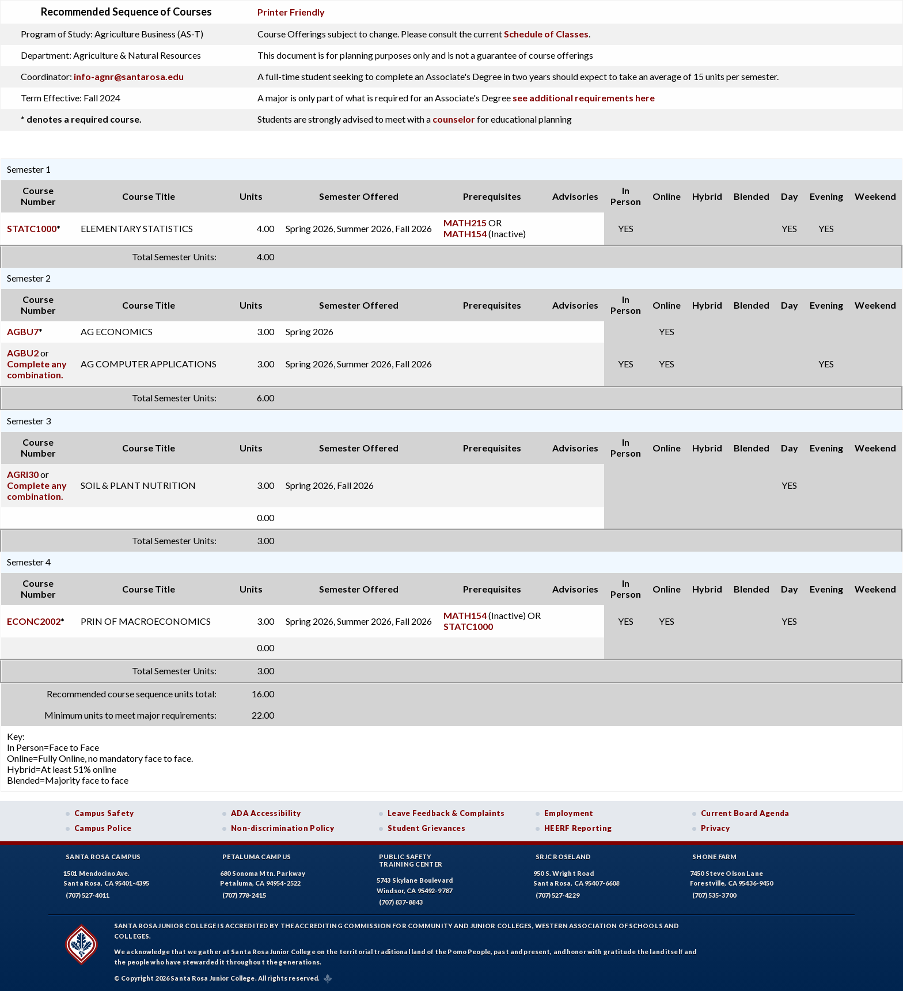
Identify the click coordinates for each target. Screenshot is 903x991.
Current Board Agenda (745, 813)
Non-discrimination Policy (282, 828)
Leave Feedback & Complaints (446, 813)
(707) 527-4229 (557, 895)
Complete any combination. (37, 369)
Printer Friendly (291, 11)
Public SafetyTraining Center (410, 860)
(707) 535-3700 (714, 895)
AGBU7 (23, 331)
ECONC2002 (33, 621)
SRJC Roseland (563, 856)
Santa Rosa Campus (103, 856)
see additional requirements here (584, 97)
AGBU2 (23, 352)
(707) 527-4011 (87, 895)
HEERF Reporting (578, 828)
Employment (569, 813)
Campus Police (103, 828)
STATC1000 (31, 228)
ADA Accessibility (266, 813)
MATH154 (465, 233)
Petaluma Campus (256, 856)
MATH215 (465, 222)
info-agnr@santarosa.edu (129, 76)
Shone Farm (714, 856)
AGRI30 (23, 474)
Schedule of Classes (546, 33)
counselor (453, 118)
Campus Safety (104, 813)
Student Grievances (426, 828)
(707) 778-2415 (244, 895)
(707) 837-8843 (401, 902)
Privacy (715, 828)
